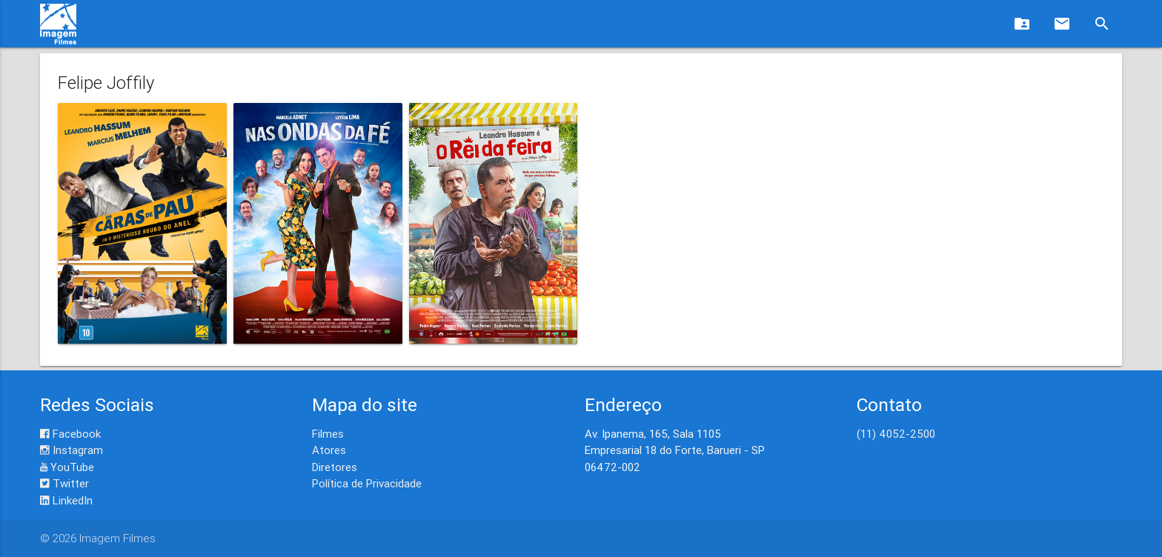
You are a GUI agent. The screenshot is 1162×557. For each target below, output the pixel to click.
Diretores (334, 467)
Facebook (70, 434)
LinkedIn (66, 500)
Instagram (71, 450)
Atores (329, 450)
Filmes (328, 434)
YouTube (67, 467)
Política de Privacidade (367, 483)
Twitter (64, 483)
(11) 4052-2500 (896, 434)
